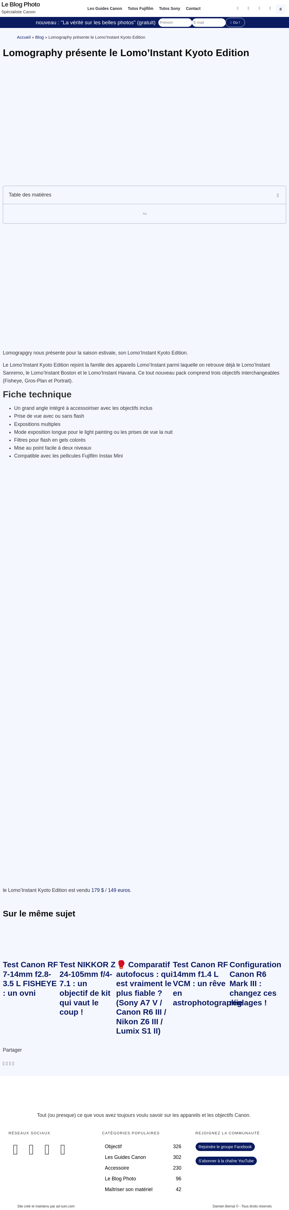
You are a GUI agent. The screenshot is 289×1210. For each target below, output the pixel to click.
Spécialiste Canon (18, 11)
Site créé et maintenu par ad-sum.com (46, 1206)
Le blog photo (20, 4)
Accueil (23, 37)
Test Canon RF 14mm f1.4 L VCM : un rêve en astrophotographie (207, 983)
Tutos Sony (169, 8)
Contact (193, 8)
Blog (39, 37)
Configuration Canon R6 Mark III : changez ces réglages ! (255, 983)
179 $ (97, 890)
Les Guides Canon (104, 8)
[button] (281, 8)
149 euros (119, 890)
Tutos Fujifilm (141, 8)
